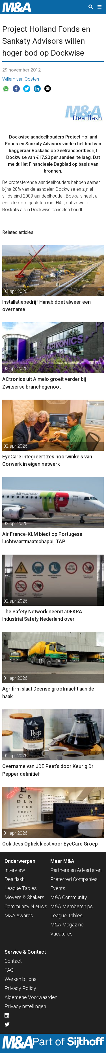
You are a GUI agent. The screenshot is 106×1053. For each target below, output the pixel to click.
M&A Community (68, 897)
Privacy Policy (20, 988)
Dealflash (15, 879)
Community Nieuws (26, 906)
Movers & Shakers (24, 897)
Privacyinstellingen (25, 1006)
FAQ (9, 970)
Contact (13, 961)
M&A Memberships (71, 906)
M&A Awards (19, 915)
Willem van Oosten (20, 79)
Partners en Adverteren (75, 870)
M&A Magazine (67, 925)
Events (57, 888)
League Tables (21, 888)
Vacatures (61, 934)
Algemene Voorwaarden (31, 997)
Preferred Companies (74, 879)
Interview (15, 870)
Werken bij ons (20, 979)
